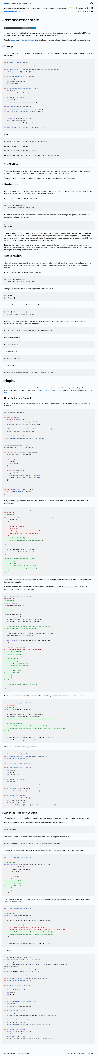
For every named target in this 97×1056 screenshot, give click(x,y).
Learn (19, 3)
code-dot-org (9, 8)
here (20, 582)
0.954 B (81, 12)
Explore (13, 3)
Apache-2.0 (81, 8)
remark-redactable (22, 8)
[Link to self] (3, 21)
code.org (13, 40)
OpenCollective (81, 1053)
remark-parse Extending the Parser (50, 390)
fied (7, 3)
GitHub (90, 1053)
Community (26, 3)
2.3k (87, 12)
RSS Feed (71, 1053)
